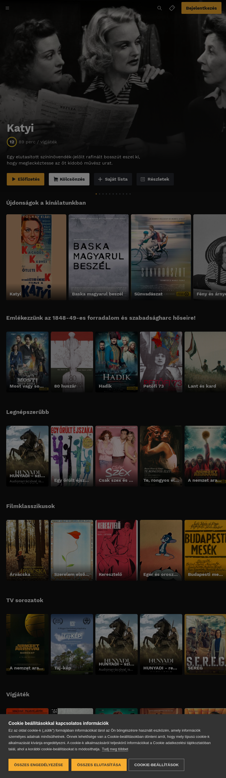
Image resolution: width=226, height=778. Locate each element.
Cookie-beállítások (157, 765)
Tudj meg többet (115, 750)
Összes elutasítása (99, 765)
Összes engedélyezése (38, 765)
